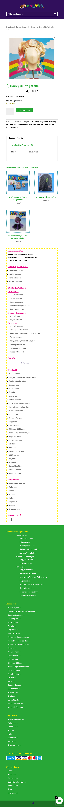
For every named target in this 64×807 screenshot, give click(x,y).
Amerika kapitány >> (17, 483)
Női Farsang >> (15, 274)
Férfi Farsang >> (15, 282)
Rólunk (10, 771)
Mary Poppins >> (15, 440)
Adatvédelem (13, 786)
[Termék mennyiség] (10, 111)
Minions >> (13, 414)
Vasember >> (14, 491)
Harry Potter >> (15, 400)
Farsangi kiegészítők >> (19, 348)
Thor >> (12, 494)
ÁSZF (10, 789)
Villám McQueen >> (16, 473)
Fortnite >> (13, 392)
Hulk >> (12, 498)
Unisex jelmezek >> (17, 302)
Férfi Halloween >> (16, 278)
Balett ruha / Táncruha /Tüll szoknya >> (25, 333)
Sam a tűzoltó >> (15, 466)
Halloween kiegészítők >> (20, 306)
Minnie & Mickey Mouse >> (19, 411)
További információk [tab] (17, 138)
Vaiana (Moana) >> (16, 470)
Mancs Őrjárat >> (16, 374)
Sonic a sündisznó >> (17, 381)
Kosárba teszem (24, 110)
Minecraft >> (14, 388)
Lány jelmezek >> (16, 295)
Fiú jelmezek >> (16, 298)
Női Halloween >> (16, 271)
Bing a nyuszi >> (15, 385)
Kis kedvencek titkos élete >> (20, 407)
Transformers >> (16, 509)
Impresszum (13, 793)
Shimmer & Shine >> (17, 429)
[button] (54, 36)
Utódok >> (13, 444)
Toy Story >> (14, 459)
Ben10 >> (12, 448)
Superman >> (14, 502)
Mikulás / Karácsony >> (17, 313)
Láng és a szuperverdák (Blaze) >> (22, 377)
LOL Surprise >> (15, 455)
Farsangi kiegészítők (40, 122)
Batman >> (13, 506)
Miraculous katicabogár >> (19, 403)
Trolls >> (12, 462)
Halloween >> (13, 292)
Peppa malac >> (15, 422)
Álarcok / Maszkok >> (18, 309)
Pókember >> (14, 487)
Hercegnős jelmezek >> (19, 330)
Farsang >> (12, 323)
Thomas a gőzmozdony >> (19, 433)
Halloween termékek (21, 27)
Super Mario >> (15, 437)
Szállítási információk (16, 782)
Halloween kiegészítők (39, 27)
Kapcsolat (12, 775)
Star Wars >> (14, 425)
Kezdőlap (9, 27)
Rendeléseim (13, 778)
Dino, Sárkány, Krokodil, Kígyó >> (22, 341)
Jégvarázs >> (14, 396)
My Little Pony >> (15, 418)
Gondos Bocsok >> (16, 451)
